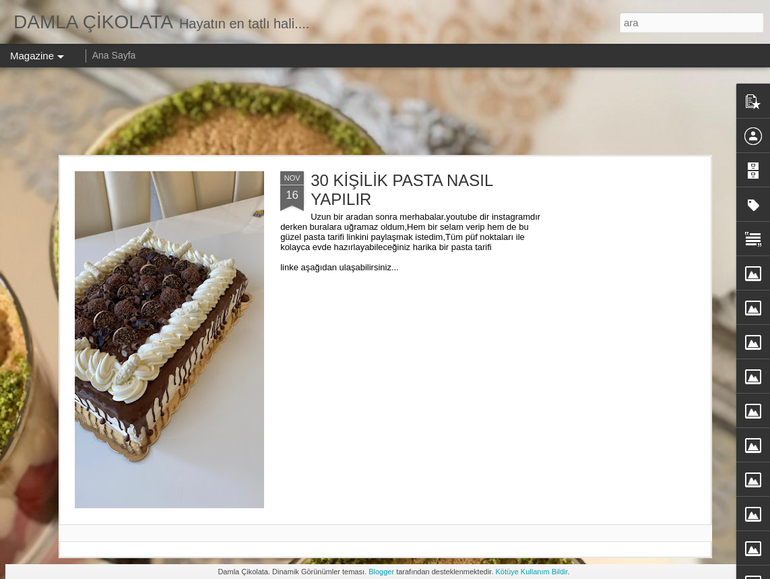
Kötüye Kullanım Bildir (532, 572)
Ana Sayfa (114, 55)
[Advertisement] (385, 111)
